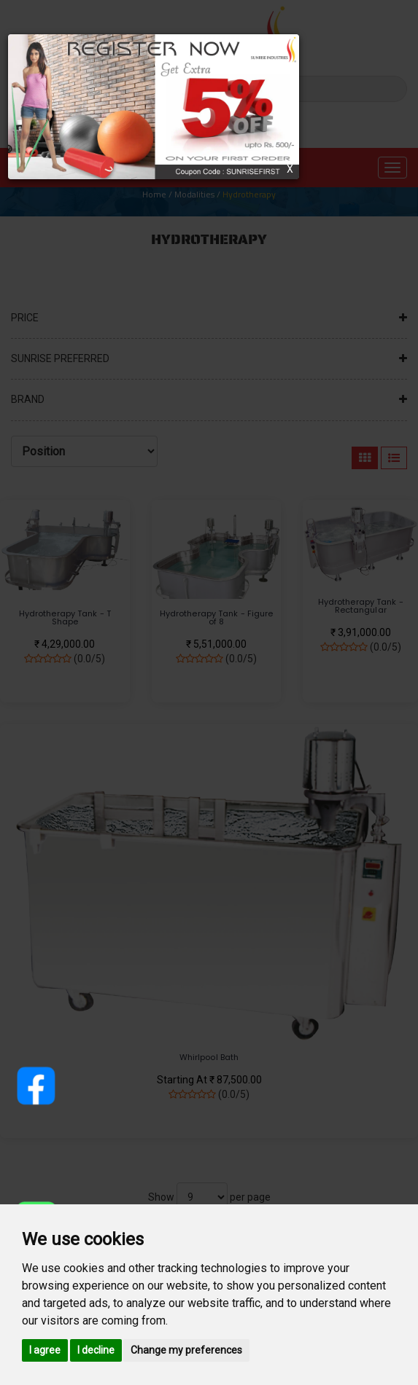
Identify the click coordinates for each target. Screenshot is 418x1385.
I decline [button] (96, 1350)
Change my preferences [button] (186, 1350)
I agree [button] (45, 1350)
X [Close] (290, 169)
